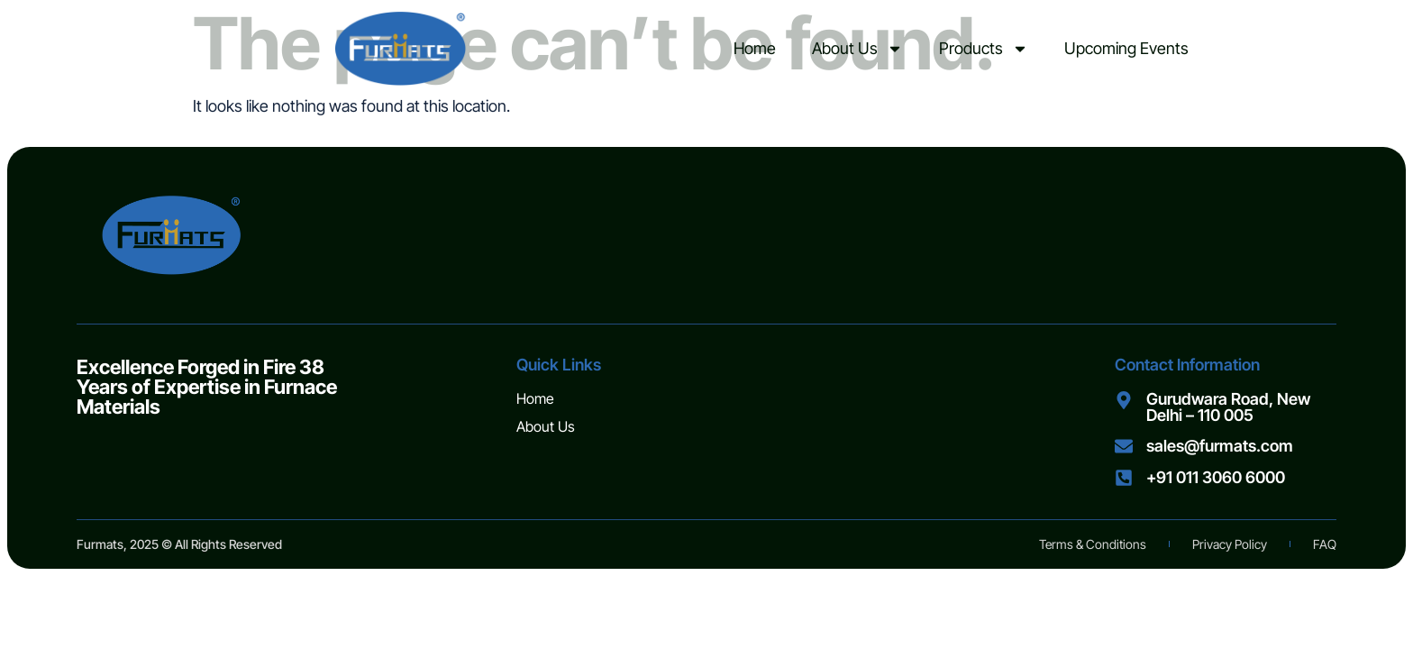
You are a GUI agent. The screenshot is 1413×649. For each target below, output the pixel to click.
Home (755, 48)
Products (983, 49)
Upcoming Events (1126, 48)
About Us (857, 49)
